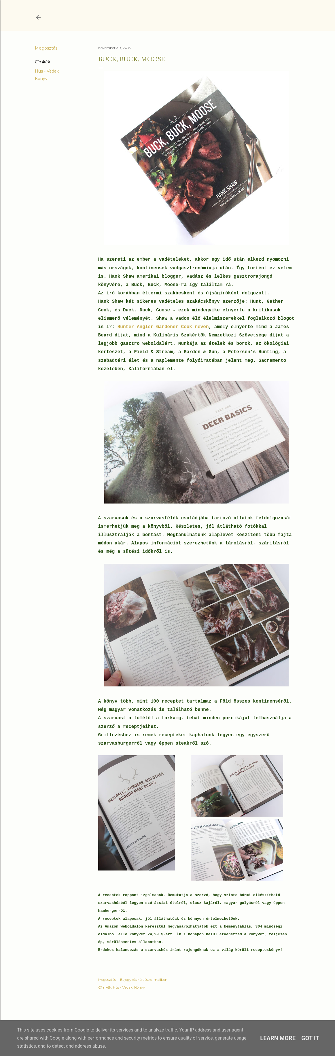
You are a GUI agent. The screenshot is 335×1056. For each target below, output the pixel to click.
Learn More (278, 1038)
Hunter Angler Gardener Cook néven (163, 327)
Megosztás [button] (46, 48)
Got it (310, 1038)
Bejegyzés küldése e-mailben (143, 979)
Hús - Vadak (47, 71)
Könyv (41, 78)
